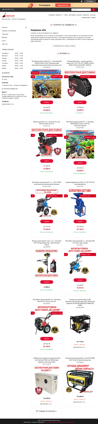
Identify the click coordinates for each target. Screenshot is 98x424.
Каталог (58, 15)
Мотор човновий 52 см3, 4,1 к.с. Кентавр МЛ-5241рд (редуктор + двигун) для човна (46, 243)
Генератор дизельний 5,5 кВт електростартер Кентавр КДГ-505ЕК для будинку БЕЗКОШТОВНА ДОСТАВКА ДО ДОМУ (80, 302)
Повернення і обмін (88, 17)
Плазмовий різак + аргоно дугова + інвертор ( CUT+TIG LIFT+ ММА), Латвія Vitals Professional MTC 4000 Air (80, 63)
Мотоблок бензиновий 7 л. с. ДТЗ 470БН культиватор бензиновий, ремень (46, 183)
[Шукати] (93, 10)
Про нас (93, 15)
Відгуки (4, 37)
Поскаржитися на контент (52, 422)
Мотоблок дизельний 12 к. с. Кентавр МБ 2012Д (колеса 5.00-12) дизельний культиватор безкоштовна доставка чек (47, 63)
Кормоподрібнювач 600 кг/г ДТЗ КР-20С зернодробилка (80, 183)
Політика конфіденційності (67, 422)
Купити (46, 102)
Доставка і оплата (75, 15)
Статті (66, 15)
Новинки (5, 34)
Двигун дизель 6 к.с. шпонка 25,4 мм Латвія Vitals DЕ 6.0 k (46, 123)
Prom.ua (58, 420)
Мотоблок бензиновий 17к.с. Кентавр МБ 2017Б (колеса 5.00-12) (46, 300)
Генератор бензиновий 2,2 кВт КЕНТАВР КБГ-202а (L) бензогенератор (80, 359)
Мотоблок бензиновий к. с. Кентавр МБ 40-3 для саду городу (80, 242)
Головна (52, 15)
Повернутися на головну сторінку (64, 46)
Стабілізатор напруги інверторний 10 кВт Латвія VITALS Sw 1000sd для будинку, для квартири (46, 360)
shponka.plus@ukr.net (11, 89)
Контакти (86, 15)
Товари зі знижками (9, 31)
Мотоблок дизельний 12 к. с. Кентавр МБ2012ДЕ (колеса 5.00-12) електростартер (80, 124)
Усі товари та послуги (45, 411)
